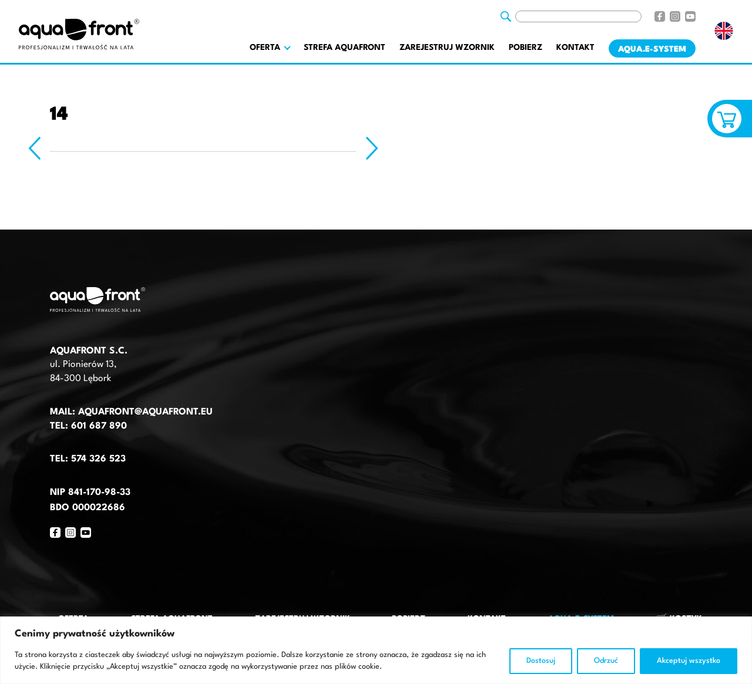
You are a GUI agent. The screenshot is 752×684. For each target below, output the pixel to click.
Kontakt (575, 47)
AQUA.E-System (652, 49)
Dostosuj (540, 661)
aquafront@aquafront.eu (144, 412)
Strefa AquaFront (344, 47)
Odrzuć (606, 661)
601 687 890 (99, 426)
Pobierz (525, 47)
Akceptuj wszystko (688, 661)
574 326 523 (98, 459)
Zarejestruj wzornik (447, 47)
